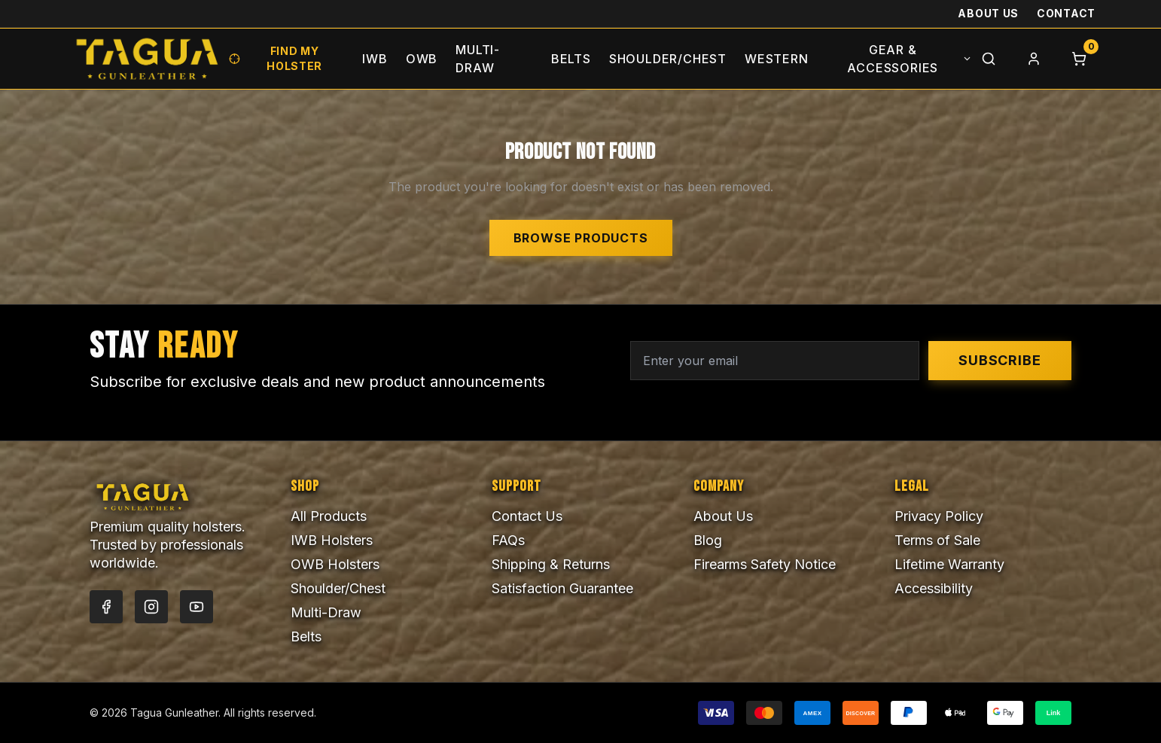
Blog (707, 540)
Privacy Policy (938, 516)
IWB (374, 58)
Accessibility (933, 588)
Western (777, 58)
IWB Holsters (332, 540)
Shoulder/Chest (668, 58)
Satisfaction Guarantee (562, 588)
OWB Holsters (335, 564)
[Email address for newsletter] (774, 360)
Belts (571, 58)
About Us (988, 13)
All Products (329, 516)
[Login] (1033, 58)
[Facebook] (106, 606)
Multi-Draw (478, 58)
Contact (1066, 13)
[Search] (988, 58)
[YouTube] (196, 606)
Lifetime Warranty (949, 564)
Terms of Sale (937, 540)
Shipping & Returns (551, 564)
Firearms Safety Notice (764, 564)
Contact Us (527, 516)
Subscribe (999, 360)
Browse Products (580, 237)
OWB (421, 58)
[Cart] (1078, 58)
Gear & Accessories (909, 58)
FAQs (508, 540)
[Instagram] (151, 606)
